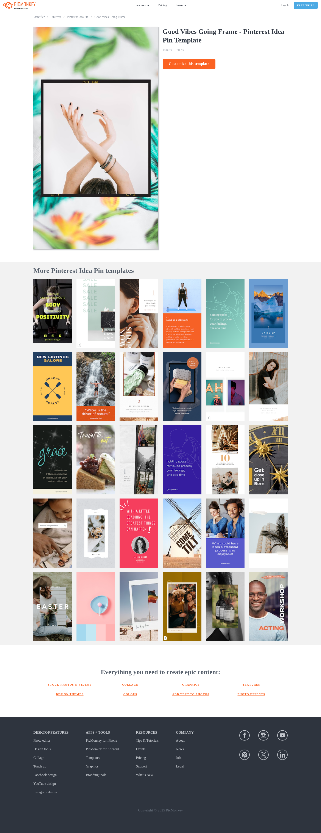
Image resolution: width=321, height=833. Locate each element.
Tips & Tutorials (147, 740)
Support (141, 766)
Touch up (39, 766)
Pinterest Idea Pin (78, 17)
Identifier (39, 17)
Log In (285, 5)
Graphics (190, 684)
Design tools (42, 749)
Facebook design (45, 775)
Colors (130, 694)
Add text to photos (190, 694)
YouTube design (44, 783)
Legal (180, 766)
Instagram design (45, 792)
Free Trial (306, 5)
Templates (93, 758)
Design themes (70, 694)
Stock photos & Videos (69, 684)
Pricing (162, 5)
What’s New (144, 775)
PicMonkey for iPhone (101, 740)
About (180, 740)
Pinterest (56, 17)
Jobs (179, 758)
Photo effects (251, 694)
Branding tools (96, 775)
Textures (251, 684)
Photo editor (41, 740)
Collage (130, 684)
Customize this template (189, 64)
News (180, 749)
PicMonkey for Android (102, 749)
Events (140, 749)
